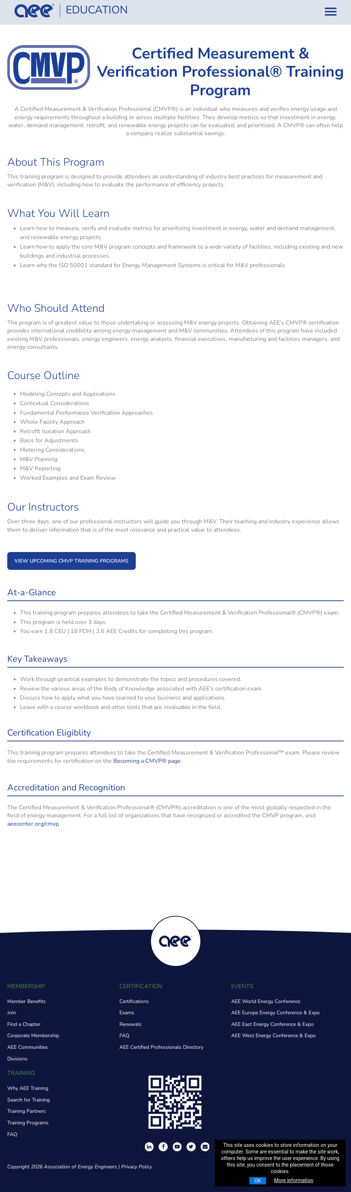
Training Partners (26, 1111)
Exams (126, 1012)
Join (11, 1012)
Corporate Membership (33, 1035)
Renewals (130, 1024)
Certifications (134, 1001)
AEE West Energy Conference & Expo (273, 1035)
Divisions (17, 1058)
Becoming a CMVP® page (147, 761)
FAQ (124, 1035)
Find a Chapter (23, 1024)
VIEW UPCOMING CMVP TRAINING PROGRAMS (71, 560)
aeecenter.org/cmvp (33, 824)
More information (293, 1180)
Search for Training (28, 1099)
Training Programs (28, 1122)
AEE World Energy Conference (265, 1001)
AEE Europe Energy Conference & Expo (275, 1012)
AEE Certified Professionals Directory (161, 1047)
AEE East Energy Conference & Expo (272, 1024)
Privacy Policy (136, 1166)
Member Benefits (26, 1001)
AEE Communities (27, 1047)
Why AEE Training (27, 1088)
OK (257, 1181)
